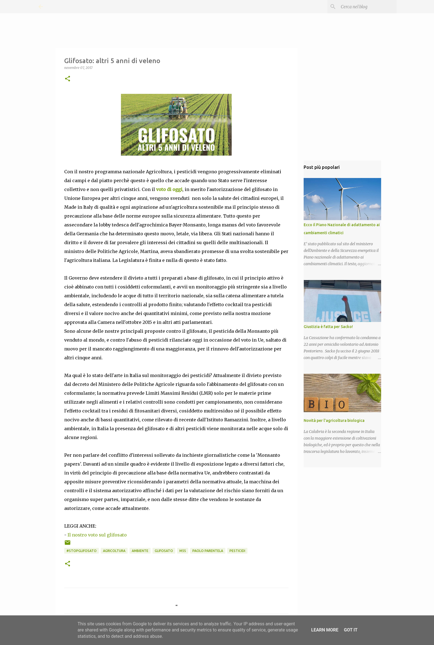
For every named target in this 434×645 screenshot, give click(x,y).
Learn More (324, 630)
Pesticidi (237, 551)
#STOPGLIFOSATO (81, 551)
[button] (67, 79)
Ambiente (140, 551)
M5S (182, 551)
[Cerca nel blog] (368, 6)
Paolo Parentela (207, 551)
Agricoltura (114, 551)
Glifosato (164, 551)
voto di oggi (169, 189)
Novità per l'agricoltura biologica (334, 420)
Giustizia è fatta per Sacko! (328, 326)
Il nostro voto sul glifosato (97, 535)
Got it (350, 630)
